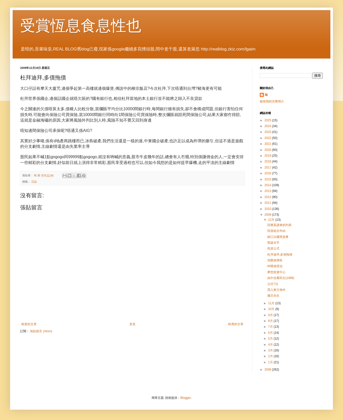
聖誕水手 (273, 242)
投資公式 (273, 248)
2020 (268, 150)
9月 (271, 315)
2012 (268, 197)
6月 (271, 332)
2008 (268, 369)
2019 (268, 155)
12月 (271, 219)
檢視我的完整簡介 (272, 101)
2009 (268, 214)
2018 (268, 161)
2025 (268, 120)
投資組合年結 (276, 231)
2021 (268, 144)
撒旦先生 (273, 295)
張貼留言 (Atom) (41, 331)
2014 (268, 185)
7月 (271, 326)
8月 (271, 321)
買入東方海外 (276, 290)
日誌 (34, 181)
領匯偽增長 (274, 260)
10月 (271, 309)
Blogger (185, 398)
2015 (268, 179)
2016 (268, 173)
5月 (271, 338)
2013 (268, 191)
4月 (271, 344)
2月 (271, 356)
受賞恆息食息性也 (80, 25)
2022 (268, 138)
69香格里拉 (275, 266)
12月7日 (272, 284)
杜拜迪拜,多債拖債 (279, 254)
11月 (271, 303)
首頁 (132, 324)
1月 (271, 362)
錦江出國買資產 (278, 237)
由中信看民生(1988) (280, 278)
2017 (268, 167)
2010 (268, 209)
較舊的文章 (235, 324)
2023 (268, 132)
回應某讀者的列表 (279, 225)
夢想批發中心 (276, 272)
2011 (268, 203)
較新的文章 (29, 324)
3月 (271, 350)
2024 (268, 126)
